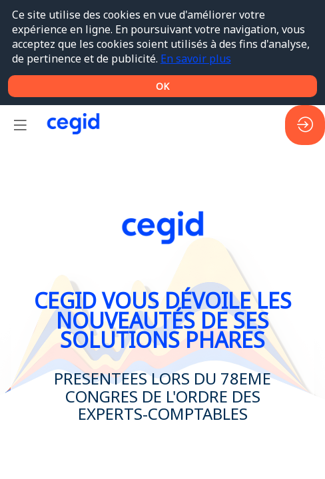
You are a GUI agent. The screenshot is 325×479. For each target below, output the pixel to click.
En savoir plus (196, 58)
